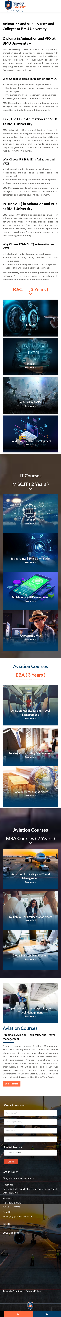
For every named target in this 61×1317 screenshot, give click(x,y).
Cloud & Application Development (30, 441)
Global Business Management (30, 791)
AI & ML (30, 325)
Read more (30, 329)
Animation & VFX (30, 402)
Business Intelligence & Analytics (30, 558)
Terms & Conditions (13, 1291)
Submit (11, 1162)
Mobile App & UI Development (30, 597)
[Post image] (30, 318)
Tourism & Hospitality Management (30, 753)
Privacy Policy (33, 1291)
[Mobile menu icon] (55, 6)
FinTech (30, 363)
